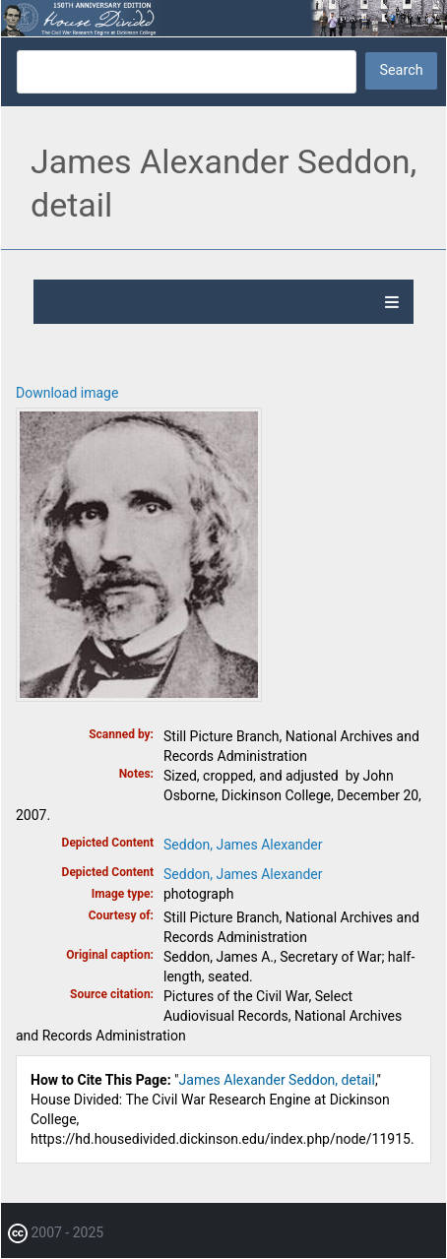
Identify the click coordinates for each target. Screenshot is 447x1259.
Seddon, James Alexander (243, 844)
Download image (67, 393)
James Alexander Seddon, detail (277, 1080)
